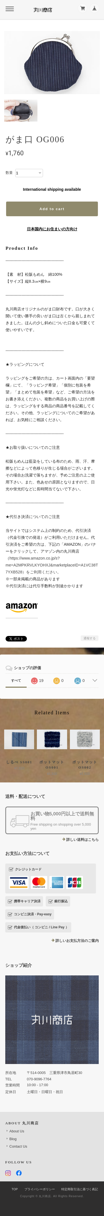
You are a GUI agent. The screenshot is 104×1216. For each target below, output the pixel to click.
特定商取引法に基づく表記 (79, 1189)
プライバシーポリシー (39, 1189)
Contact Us (18, 1146)
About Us (16, 1131)
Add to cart (52, 209)
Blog (13, 1139)
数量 (9, 173)
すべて (16, 680)
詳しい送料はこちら (82, 840)
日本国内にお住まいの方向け (52, 229)
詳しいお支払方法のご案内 (77, 941)
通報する (89, 638)
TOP (15, 1189)
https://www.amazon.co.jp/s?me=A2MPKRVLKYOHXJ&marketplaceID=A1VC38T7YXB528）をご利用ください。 (52, 565)
